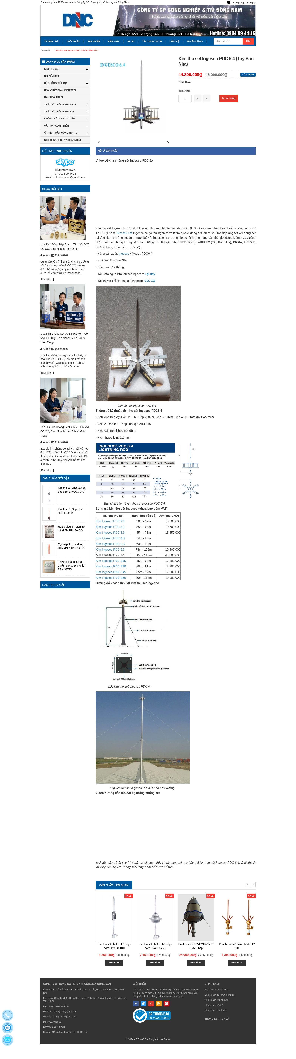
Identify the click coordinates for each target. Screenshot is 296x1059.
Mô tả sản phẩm (108, 166)
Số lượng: (184, 91)
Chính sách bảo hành (215, 1025)
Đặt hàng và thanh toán (216, 1004)
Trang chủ (45, 50)
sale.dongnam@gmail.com (69, 177)
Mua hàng (228, 98)
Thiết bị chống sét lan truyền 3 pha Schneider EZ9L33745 (71, 565)
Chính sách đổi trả (214, 1020)
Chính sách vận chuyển (216, 1015)
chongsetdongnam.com (64, 1031)
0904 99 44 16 (62, 1021)
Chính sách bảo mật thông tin (219, 1010)
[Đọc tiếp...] (47, 279)
